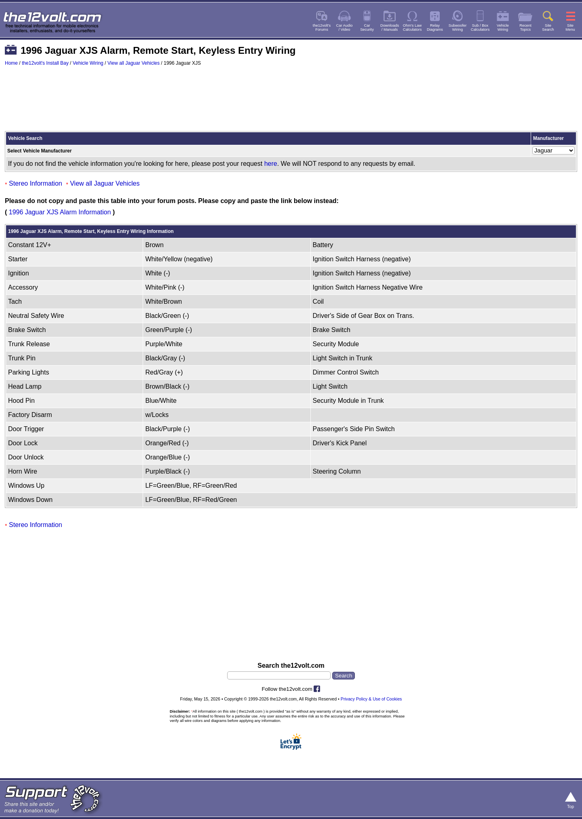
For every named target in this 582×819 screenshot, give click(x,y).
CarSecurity (367, 27)
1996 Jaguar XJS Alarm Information (60, 212)
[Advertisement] (291, 102)
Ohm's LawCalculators (412, 27)
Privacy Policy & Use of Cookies (371, 698)
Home (11, 63)
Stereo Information (35, 183)
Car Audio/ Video (344, 27)
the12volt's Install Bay (45, 63)
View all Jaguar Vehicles (134, 63)
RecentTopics (525, 27)
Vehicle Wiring (88, 63)
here (270, 163)
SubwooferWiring (458, 27)
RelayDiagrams (435, 27)
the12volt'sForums (322, 27)
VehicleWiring (503, 27)
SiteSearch (548, 27)
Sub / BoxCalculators (480, 27)
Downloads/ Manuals (389, 27)
